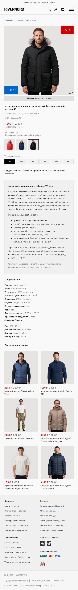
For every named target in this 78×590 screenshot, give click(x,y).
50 (33, 161)
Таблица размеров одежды (52, 520)
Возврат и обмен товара (15, 552)
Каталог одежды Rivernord (52, 506)
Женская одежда (48, 515)
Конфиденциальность (41, 580)
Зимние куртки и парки (26, 20)
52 (45, 161)
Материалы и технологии (51, 525)
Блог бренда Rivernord (14, 520)
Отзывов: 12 (16, 118)
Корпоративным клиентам (16, 525)
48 (21, 161)
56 (68, 161)
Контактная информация (15, 530)
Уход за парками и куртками (17, 562)
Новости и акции (12, 515)
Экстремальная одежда (15, 511)
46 (10, 161)
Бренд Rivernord (11, 506)
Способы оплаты (11, 542)
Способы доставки (12, 547)
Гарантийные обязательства (17, 557)
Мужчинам (8, 20)
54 (56, 161)
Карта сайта (59, 580)
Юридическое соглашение (16, 580)
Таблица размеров (12, 156)
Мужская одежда (48, 511)
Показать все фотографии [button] (39, 98)
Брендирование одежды (51, 530)
